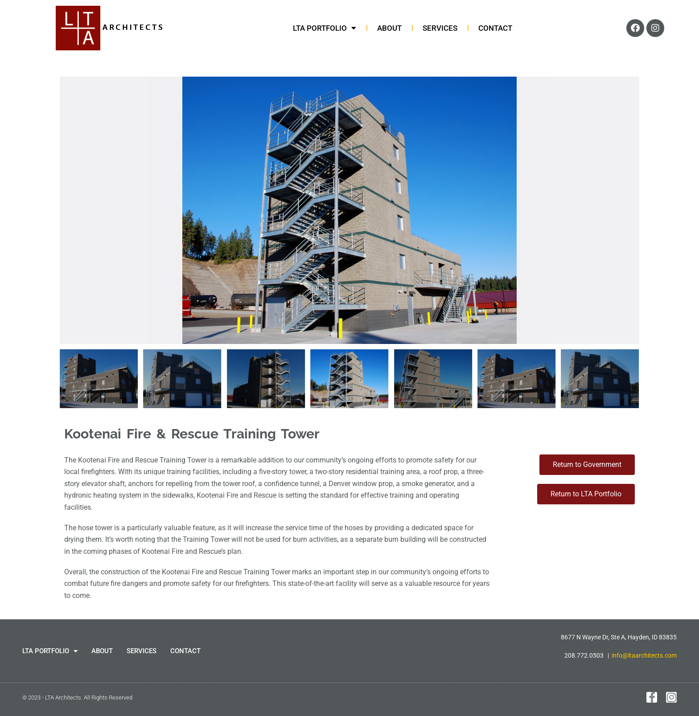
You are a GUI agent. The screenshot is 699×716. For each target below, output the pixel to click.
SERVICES (440, 28)
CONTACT (495, 28)
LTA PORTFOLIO (324, 28)
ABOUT (389, 28)
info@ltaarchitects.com (644, 655)
